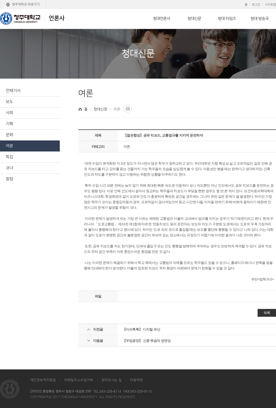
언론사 (32, 18)
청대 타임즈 (227, 19)
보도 (9, 102)
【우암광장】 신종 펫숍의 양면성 (147, 340)
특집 (9, 157)
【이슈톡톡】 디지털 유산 (141, 329)
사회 (9, 113)
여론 (9, 146)
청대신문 (194, 19)
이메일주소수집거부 (78, 380)
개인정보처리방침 (43, 380)
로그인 (256, 4)
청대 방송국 (259, 19)
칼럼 (9, 179)
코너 (9, 168)
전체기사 (13, 90)
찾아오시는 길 (111, 380)
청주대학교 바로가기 (26, 4)
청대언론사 (161, 19)
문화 (9, 135)
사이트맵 (270, 4)
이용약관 (136, 380)
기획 (9, 124)
